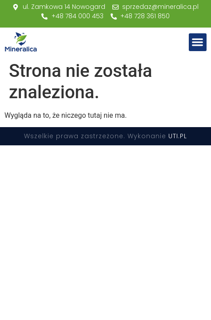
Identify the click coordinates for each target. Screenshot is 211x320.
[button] (198, 42)
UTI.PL (177, 136)
